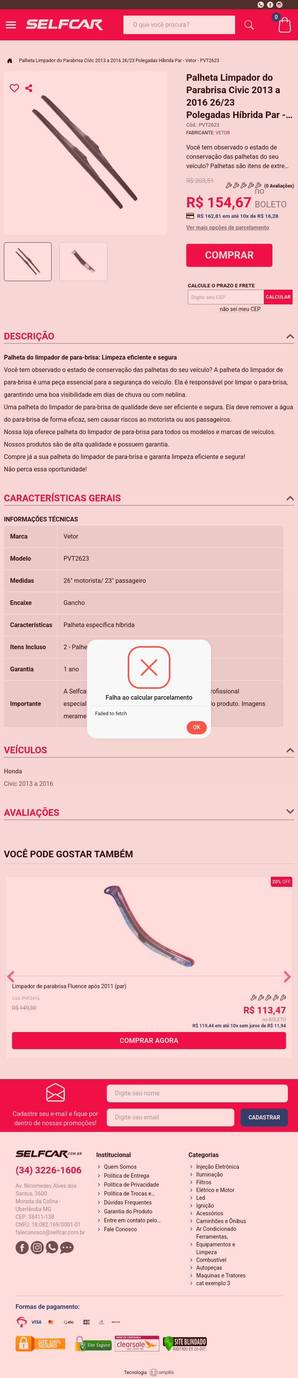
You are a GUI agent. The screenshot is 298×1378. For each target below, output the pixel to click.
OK (197, 727)
